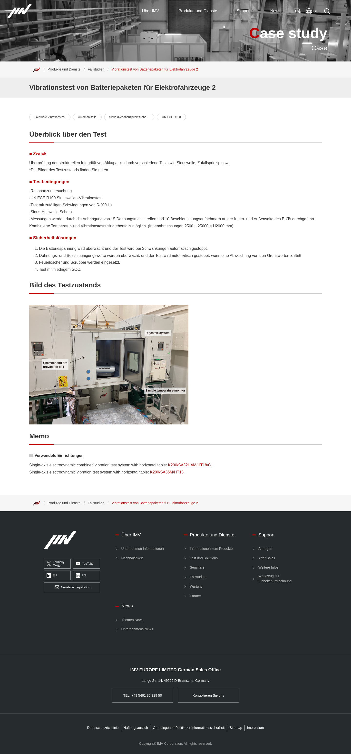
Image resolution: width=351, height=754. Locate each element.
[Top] (36, 69)
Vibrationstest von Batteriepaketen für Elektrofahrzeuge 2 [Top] (155, 69)
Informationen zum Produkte (211, 549)
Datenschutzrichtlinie (102, 728)
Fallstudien (96, 69)
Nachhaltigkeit (132, 558)
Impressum (255, 728)
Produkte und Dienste (64, 69)
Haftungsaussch (136, 728)
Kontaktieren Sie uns (208, 695)
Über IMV (131, 534)
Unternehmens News (137, 629)
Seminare (197, 567)
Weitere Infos (268, 567)
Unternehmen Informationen (142, 549)
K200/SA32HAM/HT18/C (189, 465)
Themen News (132, 620)
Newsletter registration (72, 587)
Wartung (196, 586)
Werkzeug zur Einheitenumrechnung (275, 578)
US (81, 576)
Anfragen (265, 549)
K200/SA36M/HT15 (167, 472)
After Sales (266, 558)
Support (266, 534)
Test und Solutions (204, 558)
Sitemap (236, 728)
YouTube (85, 564)
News (127, 605)
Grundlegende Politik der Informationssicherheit (189, 728)
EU (52, 576)
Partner (195, 596)
